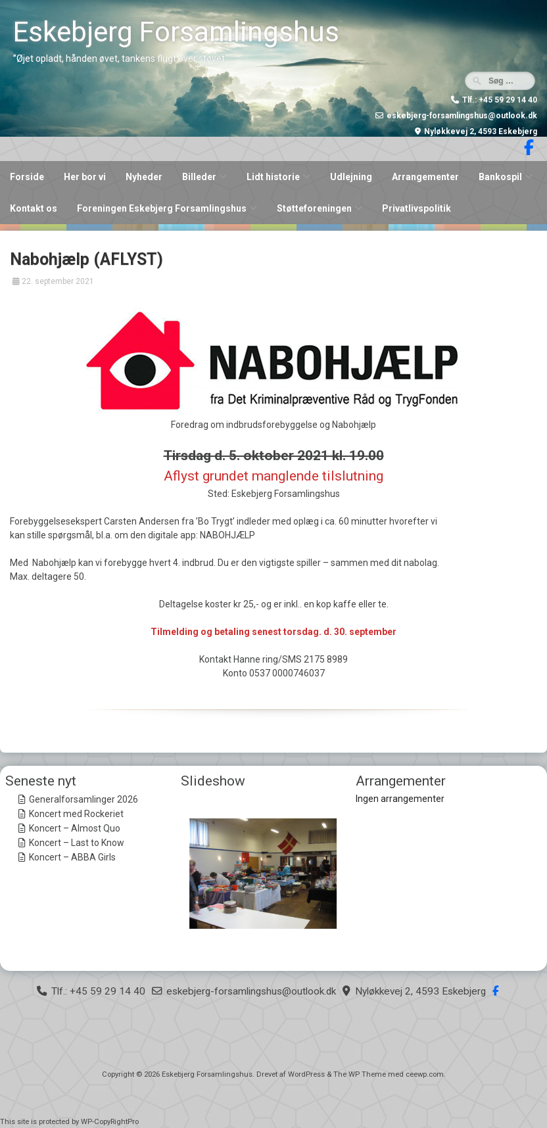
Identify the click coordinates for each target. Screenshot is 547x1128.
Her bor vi (85, 177)
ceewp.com (425, 1074)
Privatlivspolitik (416, 208)
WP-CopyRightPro (110, 1121)
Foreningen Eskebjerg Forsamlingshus (162, 208)
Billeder (199, 177)
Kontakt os (33, 208)
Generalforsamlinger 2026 (83, 799)
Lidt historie (273, 177)
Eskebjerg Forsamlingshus (176, 32)
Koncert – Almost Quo (74, 828)
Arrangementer (425, 177)
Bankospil (500, 177)
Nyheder (144, 177)
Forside (27, 177)
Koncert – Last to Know (76, 842)
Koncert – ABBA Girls (72, 857)
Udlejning (351, 177)
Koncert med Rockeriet (76, 814)
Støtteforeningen (314, 208)
